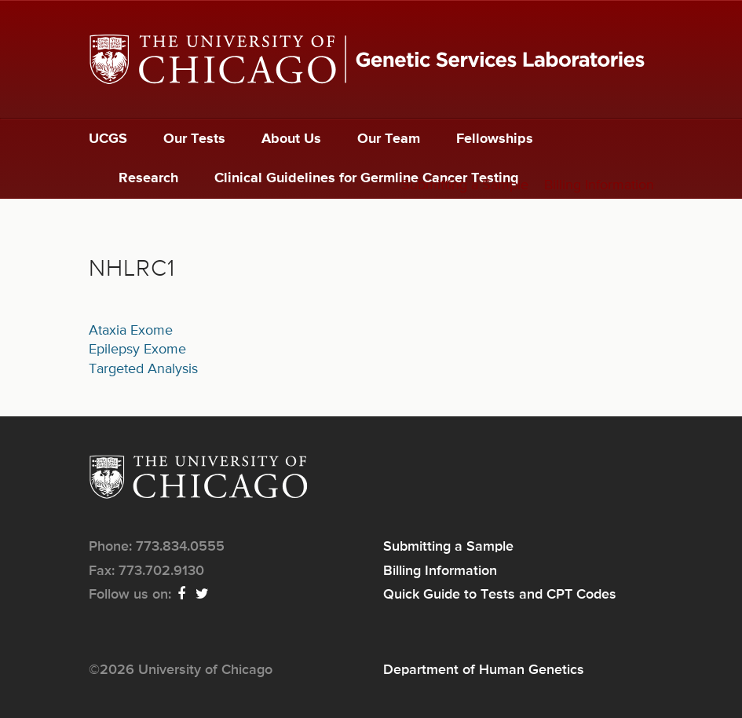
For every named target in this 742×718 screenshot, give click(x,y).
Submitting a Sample (464, 185)
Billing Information (599, 185)
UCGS (108, 139)
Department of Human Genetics (483, 670)
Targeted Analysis (143, 369)
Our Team (388, 139)
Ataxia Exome (131, 331)
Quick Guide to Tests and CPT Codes (499, 595)
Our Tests (194, 139)
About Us (291, 139)
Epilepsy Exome (137, 350)
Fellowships (494, 139)
